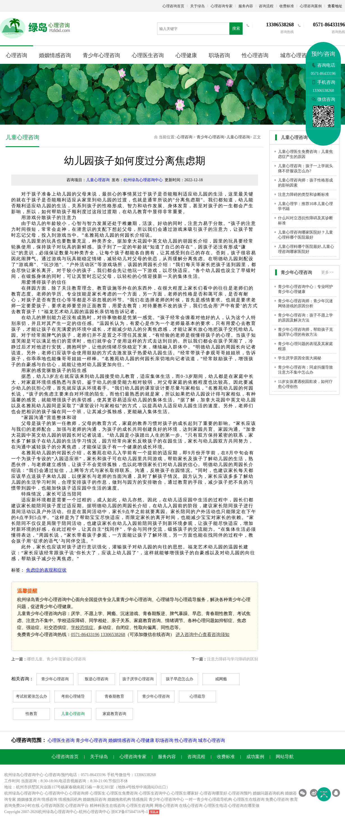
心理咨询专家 (222, 6)
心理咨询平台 (77, 806)
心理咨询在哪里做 (243, 806)
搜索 (236, 28)
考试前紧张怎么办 (31, 696)
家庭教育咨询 (114, 714)
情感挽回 (140, 799)
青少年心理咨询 (101, 55)
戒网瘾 (221, 679)
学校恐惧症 (82, 627)
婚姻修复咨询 (29, 799)
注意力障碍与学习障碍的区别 (232, 659)
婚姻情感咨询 (55, 55)
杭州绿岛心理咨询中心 (143, 180)
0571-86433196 (85, 634)
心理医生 (97, 793)
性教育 (31, 714)
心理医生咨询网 (139, 806)
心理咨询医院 (52, 806)
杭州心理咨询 (90, 812)
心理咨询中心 (56, 793)
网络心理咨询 (166, 806)
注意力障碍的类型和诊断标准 (303, 194)
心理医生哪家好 (185, 793)
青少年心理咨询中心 (166, 799)
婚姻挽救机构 (119, 799)
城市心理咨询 (296, 55)
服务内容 (245, 6)
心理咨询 (16, 55)
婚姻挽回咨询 (94, 799)
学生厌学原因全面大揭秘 (299, 358)
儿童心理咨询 (238, 137)
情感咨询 (49, 799)
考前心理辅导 (73, 696)
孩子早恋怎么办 (179, 679)
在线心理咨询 (191, 806)
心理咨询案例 (311, 6)
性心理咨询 (255, 55)
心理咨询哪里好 (213, 793)
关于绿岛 (197, 6)
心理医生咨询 (148, 55)
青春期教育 (114, 696)
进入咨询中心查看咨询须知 (202, 634)
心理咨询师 (79, 793)
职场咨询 (219, 55)
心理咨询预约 (240, 793)
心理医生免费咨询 (122, 793)
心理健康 (186, 55)
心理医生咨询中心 (154, 793)
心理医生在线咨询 (248, 799)
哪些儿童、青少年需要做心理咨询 (56, 659)
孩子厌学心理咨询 (138, 679)
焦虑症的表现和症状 (46, 570)
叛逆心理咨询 (96, 679)
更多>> (327, 272)
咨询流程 (266, 6)
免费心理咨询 (277, 799)
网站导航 (285, 756)
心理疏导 (197, 696)
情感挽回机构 (70, 799)
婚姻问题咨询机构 (268, 793)
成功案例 (255, 756)
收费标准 (286, 6)
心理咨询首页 (173, 6)
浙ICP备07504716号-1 (129, 812)
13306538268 (112, 634)
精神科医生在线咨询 (107, 806)
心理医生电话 (215, 806)
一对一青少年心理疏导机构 (208, 799)
